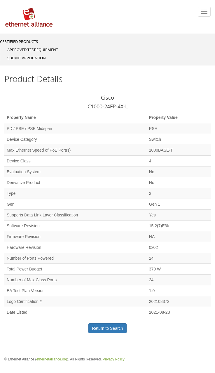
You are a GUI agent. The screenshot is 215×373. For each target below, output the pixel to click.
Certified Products (19, 41)
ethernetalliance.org (51, 359)
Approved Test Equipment (32, 49)
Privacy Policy (114, 359)
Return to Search (107, 328)
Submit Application (26, 57)
